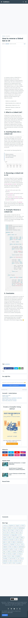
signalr (14, 553)
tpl (18, 558)
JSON (9, 542)
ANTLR (22, 525)
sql (9, 556)
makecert (5, 546)
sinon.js (19, 553)
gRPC (22, 537)
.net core (5, 525)
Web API (5, 563)
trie (22, 558)
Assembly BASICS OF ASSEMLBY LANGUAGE (12, 398)
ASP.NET (10, 528)
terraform (18, 556)
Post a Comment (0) (14, 385)
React (9, 551)
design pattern (14, 535)
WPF (10, 563)
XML (14, 563)
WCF (20, 560)
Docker (4, 537)
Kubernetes (19, 542)
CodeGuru (6, 2)
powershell (5, 549)
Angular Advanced (6, 395)
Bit (8, 530)
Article (4, 528)
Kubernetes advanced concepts (9, 400)
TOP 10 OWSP (5, 396)
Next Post (24, 389)
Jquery (21, 539)
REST (4, 553)
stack (13, 556)
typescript (5, 560)
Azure (15, 528)
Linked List (5, 544)
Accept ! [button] (5, 615)
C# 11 (8, 532)
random (20, 549)
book (17, 530)
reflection (20, 551)
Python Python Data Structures (9, 399)
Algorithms (11, 525)
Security (9, 553)
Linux (22, 544)
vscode (15, 560)
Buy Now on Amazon (12, 443)
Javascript (11, 539)
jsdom (4, 542)
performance (21, 546)
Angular (17, 525)
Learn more (10, 612)
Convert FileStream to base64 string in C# (17, 474)
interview (5, 539)
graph (17, 537)
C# (3, 532)
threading (5, 558)
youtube (19, 563)
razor (4, 551)
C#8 (17, 532)
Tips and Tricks (12, 558)
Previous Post (4, 389)
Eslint (9, 537)
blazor (12, 530)
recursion (14, 551)
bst (21, 530)
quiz (16, 549)
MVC (10, 546)
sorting (4, 556)
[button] (1, 2)
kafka (14, 542)
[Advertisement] (14, 19)
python (11, 549)
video (11, 560)
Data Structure (6, 535)
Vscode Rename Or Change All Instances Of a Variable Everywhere (17, 469)
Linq (18, 544)
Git (13, 537)
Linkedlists (8, 36)
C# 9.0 (12, 532)
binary (4, 530)
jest (16, 539)
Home (3, 36)
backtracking (21, 528)
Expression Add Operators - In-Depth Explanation (17, 463)
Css (20, 532)
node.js (15, 546)
